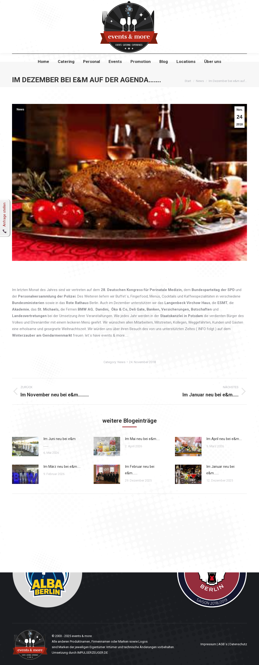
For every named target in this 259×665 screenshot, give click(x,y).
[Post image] (25, 446)
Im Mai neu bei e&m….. (142, 439)
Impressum (208, 644)
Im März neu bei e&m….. (62, 466)
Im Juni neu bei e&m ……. (59, 442)
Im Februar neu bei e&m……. (139, 469)
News (20, 109)
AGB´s (222, 644)
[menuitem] (43, 70)
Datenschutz (238, 644)
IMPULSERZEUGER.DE (92, 652)
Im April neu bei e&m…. (224, 439)
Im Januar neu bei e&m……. (220, 469)
